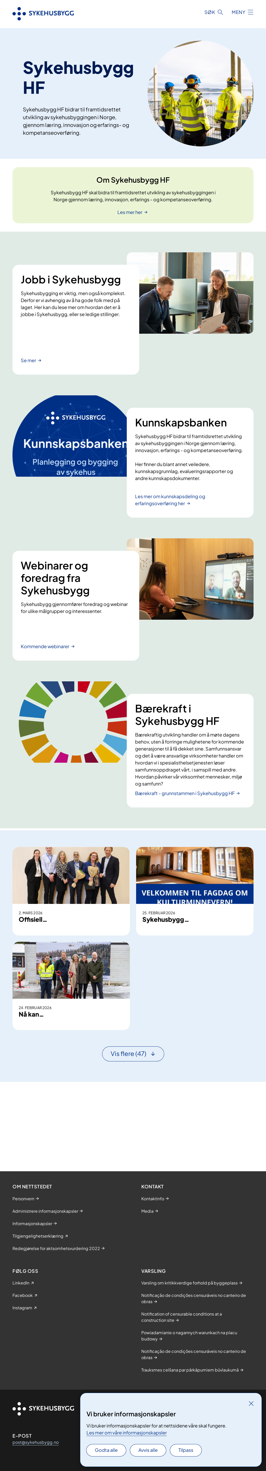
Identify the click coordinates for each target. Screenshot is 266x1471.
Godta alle (106, 1450)
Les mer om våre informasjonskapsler (127, 1433)
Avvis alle (148, 1450)
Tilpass (185, 1450)
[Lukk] (251, 1403)
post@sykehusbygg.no (35, 1442)
